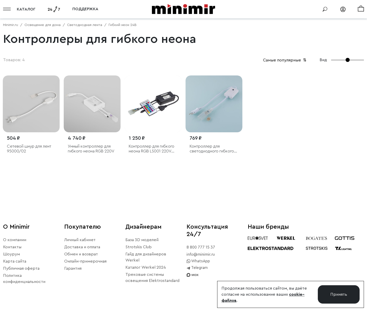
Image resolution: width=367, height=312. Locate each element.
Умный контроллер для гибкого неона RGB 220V (91, 148)
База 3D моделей (142, 240)
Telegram (197, 268)
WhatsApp (198, 261)
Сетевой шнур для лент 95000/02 (29, 148)
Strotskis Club (138, 247)
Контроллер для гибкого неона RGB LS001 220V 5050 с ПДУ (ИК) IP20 (151, 149)
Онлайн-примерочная (85, 261)
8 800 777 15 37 (201, 247)
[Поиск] (325, 9)
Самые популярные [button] (285, 60)
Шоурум (11, 254)
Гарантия (73, 268)
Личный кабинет (80, 240)
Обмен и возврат (81, 254)
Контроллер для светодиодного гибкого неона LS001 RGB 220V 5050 (212, 149)
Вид (323, 60)
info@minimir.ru (201, 254)
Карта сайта (14, 261)
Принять (338, 294)
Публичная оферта (21, 268)
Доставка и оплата (82, 247)
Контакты (12, 247)
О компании (14, 240)
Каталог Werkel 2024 (145, 267)
